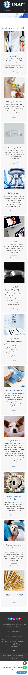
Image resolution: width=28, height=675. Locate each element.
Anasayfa (3, 24)
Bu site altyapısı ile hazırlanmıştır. (14, 663)
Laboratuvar (14, 193)
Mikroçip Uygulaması (14, 147)
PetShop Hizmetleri (14, 594)
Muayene (14, 55)
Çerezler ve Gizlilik (7, 655)
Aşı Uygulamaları (14, 101)
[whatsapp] (25, 667)
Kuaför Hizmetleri (14, 544)
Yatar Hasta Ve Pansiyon (14, 497)
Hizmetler (10, 24)
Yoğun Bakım (14, 440)
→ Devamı (14, 71)
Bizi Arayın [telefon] (22, 672)
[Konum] (25, 663)
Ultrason (14, 241)
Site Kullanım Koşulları (18, 655)
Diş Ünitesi (14, 338)
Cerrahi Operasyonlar (14, 390)
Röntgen (14, 286)
